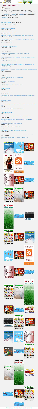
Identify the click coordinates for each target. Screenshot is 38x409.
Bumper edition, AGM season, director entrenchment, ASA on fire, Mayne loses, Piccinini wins (17, 39)
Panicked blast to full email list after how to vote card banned (11, 84)
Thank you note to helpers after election (8, 81)
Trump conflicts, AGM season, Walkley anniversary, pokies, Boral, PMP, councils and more (17, 35)
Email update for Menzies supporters (7, 112)
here (14, 11)
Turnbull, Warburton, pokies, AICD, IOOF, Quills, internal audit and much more (14, 137)
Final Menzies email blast (5, 88)
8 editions (22, 14)
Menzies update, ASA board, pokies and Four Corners (10, 126)
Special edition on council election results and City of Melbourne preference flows (15, 53)
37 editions (22, 13)
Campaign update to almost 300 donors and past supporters (11, 123)
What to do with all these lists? (6, 22)
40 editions (13, 13)
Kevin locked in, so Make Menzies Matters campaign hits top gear (12, 108)
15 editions (25, 11)
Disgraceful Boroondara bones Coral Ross (8, 24)
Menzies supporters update (6, 100)
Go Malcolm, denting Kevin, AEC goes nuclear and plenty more (12, 77)
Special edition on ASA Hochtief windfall (8, 28)
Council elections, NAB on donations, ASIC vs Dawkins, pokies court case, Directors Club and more (18, 57)
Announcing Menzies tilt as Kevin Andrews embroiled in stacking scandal (13, 130)
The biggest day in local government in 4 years (9, 46)
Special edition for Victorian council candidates (9, 60)
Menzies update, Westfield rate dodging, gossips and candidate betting (16, 119)
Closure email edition (4, 17)
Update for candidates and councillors (7, 42)
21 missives (32, 13)
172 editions (3, 13)
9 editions (6, 14)
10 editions (14, 14)
